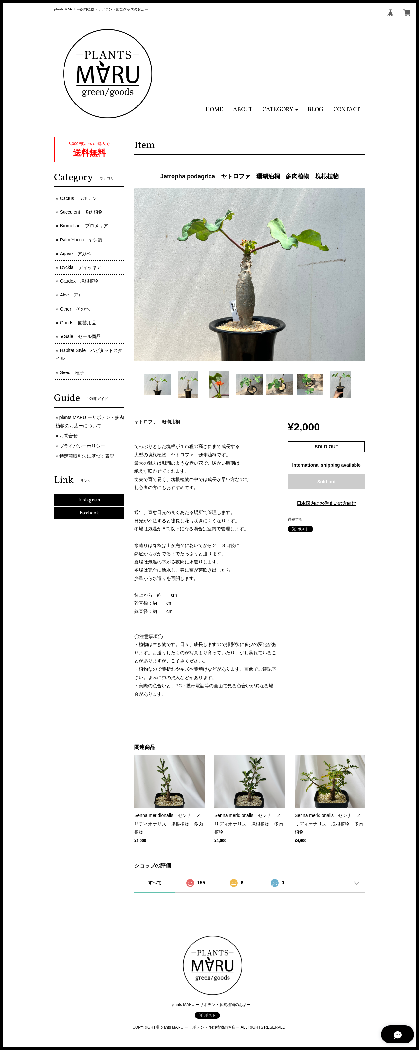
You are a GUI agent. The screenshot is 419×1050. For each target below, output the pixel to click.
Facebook (89, 513)
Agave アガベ (75, 253)
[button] (280, 110)
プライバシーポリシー (82, 446)
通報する (295, 519)
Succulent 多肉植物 (81, 212)
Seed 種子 (72, 372)
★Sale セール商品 (80, 336)
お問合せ (68, 435)
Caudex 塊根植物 (79, 281)
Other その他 (75, 309)
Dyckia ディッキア (80, 267)
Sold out (326, 481)
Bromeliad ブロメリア (84, 225)
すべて (155, 882)
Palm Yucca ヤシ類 (81, 239)
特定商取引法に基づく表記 (86, 456)
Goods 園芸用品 (78, 322)
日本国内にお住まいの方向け (326, 503)
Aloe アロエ (73, 294)
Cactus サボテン (78, 198)
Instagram (89, 500)
